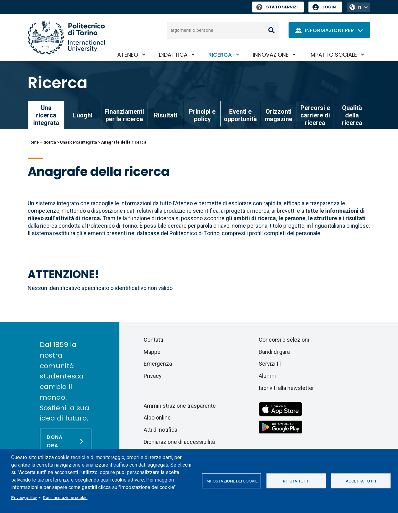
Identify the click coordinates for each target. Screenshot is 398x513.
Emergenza (158, 363)
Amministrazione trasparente (180, 405)
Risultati (165, 115)
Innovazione (271, 55)
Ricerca (220, 55)
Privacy (153, 376)
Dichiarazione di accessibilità (179, 442)
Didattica (173, 55)
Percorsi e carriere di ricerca (315, 115)
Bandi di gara (274, 352)
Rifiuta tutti (296, 480)
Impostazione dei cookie (231, 480)
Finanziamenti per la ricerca (124, 115)
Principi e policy (202, 115)
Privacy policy (24, 497)
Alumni (267, 376)
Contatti (153, 339)
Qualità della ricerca (352, 115)
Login (329, 7)
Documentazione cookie (65, 497)
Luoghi (82, 115)
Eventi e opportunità (240, 115)
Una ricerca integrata (78, 142)
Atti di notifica (160, 429)
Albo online (157, 417)
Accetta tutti (361, 480)
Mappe (152, 352)
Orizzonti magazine (278, 115)
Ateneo (127, 55)
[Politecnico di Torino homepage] (66, 38)
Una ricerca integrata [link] (46, 115)
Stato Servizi (277, 7)
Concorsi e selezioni (284, 339)
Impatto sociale (333, 55)
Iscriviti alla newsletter (286, 388)
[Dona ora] (65, 441)
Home (33, 142)
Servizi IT (270, 363)
